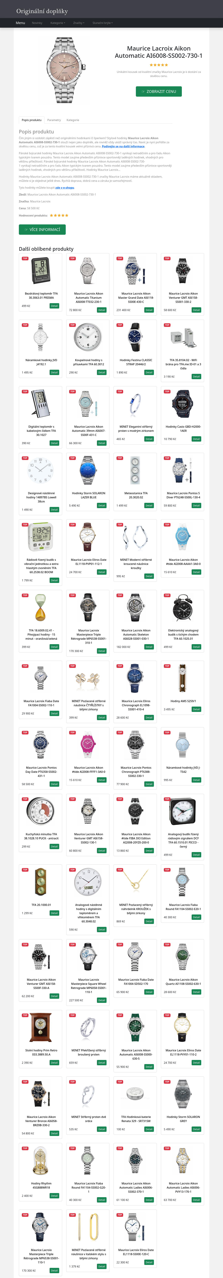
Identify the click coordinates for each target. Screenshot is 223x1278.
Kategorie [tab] (73, 120)
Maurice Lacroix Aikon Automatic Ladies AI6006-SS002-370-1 (136, 1188)
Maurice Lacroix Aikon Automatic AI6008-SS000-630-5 (136, 1054)
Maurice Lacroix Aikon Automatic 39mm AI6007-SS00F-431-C (88, 431)
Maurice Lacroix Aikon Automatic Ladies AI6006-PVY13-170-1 (183, 1188)
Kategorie (57, 23)
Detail (54, 305)
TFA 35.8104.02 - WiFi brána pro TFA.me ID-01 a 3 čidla (183, 364)
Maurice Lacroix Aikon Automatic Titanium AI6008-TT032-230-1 (88, 298)
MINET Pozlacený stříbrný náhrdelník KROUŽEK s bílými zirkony (136, 909)
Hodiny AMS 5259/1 (183, 701)
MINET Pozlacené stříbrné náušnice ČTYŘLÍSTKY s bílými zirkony (89, 705)
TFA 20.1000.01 (41, 905)
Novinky (37, 23)
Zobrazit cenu (161, 91)
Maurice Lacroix (172, 72)
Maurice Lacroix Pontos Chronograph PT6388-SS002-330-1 (136, 772)
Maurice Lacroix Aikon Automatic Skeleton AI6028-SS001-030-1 (136, 635)
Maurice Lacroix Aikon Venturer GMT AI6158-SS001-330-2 (183, 298)
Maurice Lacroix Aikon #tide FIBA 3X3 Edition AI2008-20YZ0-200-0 (136, 838)
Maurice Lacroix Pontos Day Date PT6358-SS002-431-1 (41, 772)
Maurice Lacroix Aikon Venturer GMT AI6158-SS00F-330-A (41, 984)
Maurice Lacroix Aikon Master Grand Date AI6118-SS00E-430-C (136, 298)
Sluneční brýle (102, 23)
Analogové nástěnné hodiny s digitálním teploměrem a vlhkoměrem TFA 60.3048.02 (88, 913)
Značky (77, 23)
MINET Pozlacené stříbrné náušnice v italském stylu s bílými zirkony (88, 1254)
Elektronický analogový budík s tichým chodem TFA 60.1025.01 (183, 635)
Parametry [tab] (54, 120)
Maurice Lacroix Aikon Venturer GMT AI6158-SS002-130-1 (88, 838)
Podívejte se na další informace (123, 146)
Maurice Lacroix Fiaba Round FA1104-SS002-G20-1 (89, 1188)
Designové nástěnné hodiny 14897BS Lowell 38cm (41, 497)
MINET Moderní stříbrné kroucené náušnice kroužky (136, 564)
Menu (20, 22)
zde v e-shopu (64, 187)
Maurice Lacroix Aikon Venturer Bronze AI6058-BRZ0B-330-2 (41, 1121)
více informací (45, 229)
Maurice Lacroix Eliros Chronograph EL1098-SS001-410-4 (136, 705)
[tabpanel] (96, 174)
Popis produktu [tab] (32, 120)
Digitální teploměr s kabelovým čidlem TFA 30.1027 (41, 431)
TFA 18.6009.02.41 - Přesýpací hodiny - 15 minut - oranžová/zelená (41, 635)
